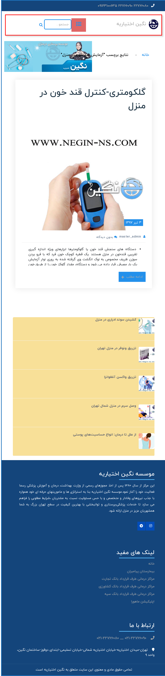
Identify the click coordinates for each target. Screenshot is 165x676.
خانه (150, 563)
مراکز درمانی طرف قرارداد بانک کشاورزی (125, 586)
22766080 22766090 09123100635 (125, 6)
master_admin (129, 237)
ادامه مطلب (131, 277)
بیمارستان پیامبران (139, 571)
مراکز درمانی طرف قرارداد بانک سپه (128, 594)
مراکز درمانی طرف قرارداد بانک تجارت (127, 579)
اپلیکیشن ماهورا (141, 601)
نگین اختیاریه (130, 24)
